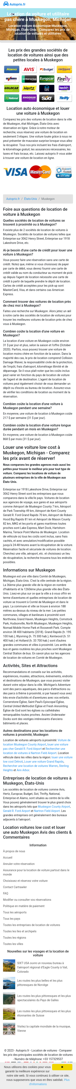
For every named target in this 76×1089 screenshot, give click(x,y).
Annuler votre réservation (19, 863)
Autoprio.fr (14, 4)
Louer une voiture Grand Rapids (43, 761)
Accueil (7, 857)
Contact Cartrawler (15, 887)
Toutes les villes (13, 944)
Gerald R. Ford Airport (16, 811)
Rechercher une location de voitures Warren (30, 765)
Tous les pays (11, 918)
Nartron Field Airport (47, 811)
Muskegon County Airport (54, 806)
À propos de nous (14, 851)
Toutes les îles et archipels (19, 931)
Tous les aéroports (15, 912)
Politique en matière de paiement (24, 906)
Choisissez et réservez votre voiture (25, 880)
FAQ (5, 893)
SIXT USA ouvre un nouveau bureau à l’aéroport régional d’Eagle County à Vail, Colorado (42, 967)
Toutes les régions (14, 937)
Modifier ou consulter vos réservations (27, 899)
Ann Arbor (23, 770)
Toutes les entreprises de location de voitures (31, 925)
